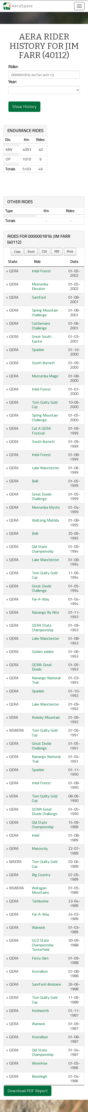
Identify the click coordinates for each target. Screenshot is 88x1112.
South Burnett (43, 363)
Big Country (41, 875)
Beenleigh (39, 1076)
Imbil (35, 835)
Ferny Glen (40, 958)
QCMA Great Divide (42, 667)
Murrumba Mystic (46, 507)
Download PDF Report (28, 1091)
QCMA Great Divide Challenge (44, 811)
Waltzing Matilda (45, 520)
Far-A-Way (40, 599)
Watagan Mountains (40, 890)
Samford (39, 297)
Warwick (38, 927)
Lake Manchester (45, 468)
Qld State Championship (43, 549)
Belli (35, 481)
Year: (12, 82)
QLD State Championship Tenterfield (43, 944)
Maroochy (40, 848)
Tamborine (40, 901)
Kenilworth (40, 1010)
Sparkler (38, 349)
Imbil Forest (41, 271)
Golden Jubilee (43, 651)
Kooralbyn (40, 971)
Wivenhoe (39, 1063)
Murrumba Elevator (40, 286)
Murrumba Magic (45, 376)
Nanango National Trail (46, 680)
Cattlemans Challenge (41, 325)
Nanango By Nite (45, 612)
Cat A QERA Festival (41, 430)
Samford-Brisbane (46, 984)
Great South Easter (41, 339)
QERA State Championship (43, 627)
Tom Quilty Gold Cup (44, 404)
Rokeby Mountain (46, 717)
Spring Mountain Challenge (45, 312)
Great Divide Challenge (41, 496)
